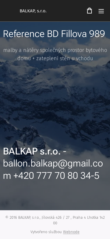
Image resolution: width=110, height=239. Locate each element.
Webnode (71, 232)
